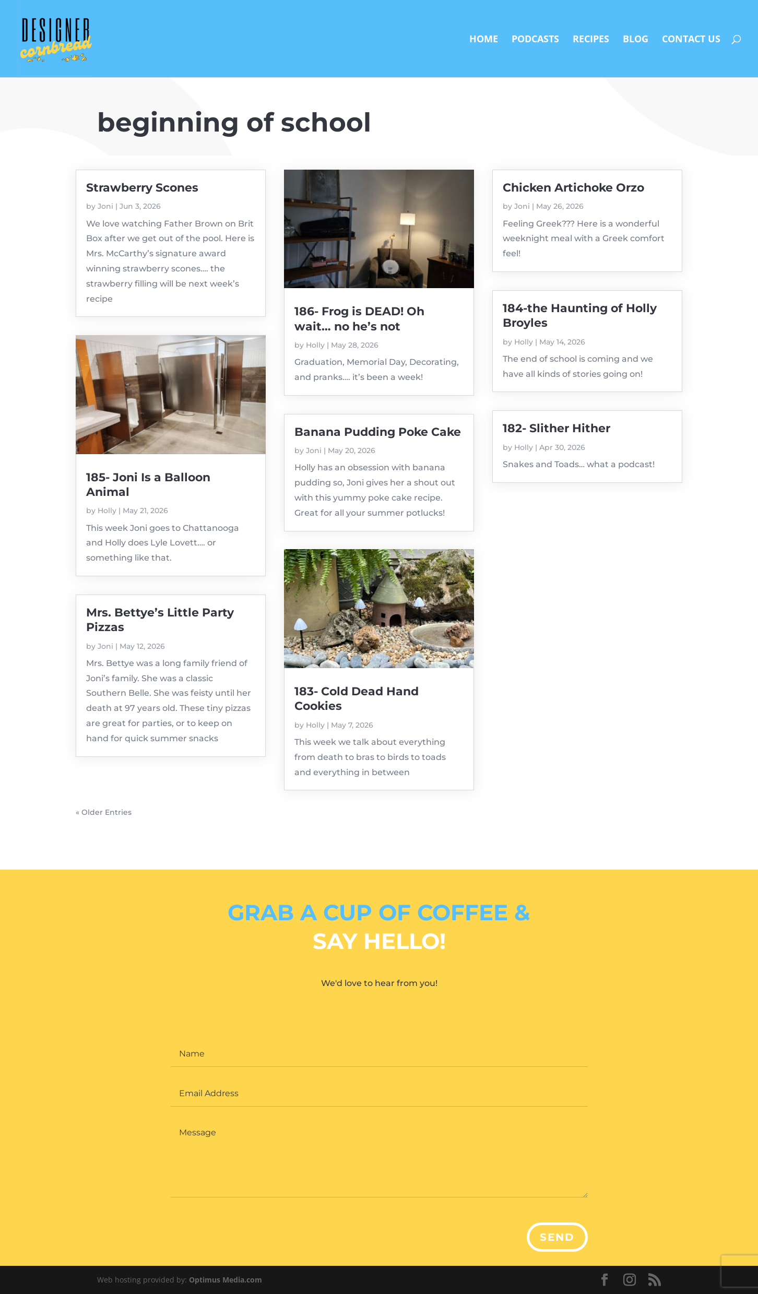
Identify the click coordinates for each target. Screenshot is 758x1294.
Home (483, 40)
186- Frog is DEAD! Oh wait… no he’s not (359, 318)
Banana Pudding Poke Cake (377, 432)
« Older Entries (104, 812)
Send (557, 1237)
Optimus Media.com (225, 1280)
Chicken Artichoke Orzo (573, 188)
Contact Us (691, 40)
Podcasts (535, 40)
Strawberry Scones (142, 188)
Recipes (591, 40)
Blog (635, 40)
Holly (107, 510)
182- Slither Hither (556, 428)
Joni (105, 206)
